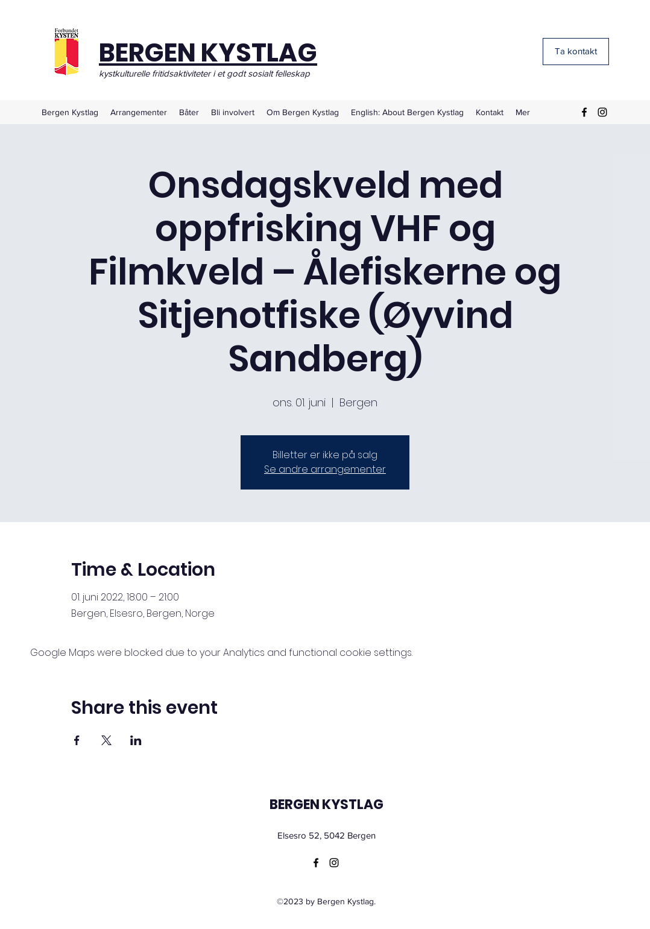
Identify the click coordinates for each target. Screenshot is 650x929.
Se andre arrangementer (325, 469)
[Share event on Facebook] (77, 740)
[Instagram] (602, 112)
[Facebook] (584, 112)
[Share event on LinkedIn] (136, 740)
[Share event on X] (106, 740)
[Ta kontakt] (576, 51)
